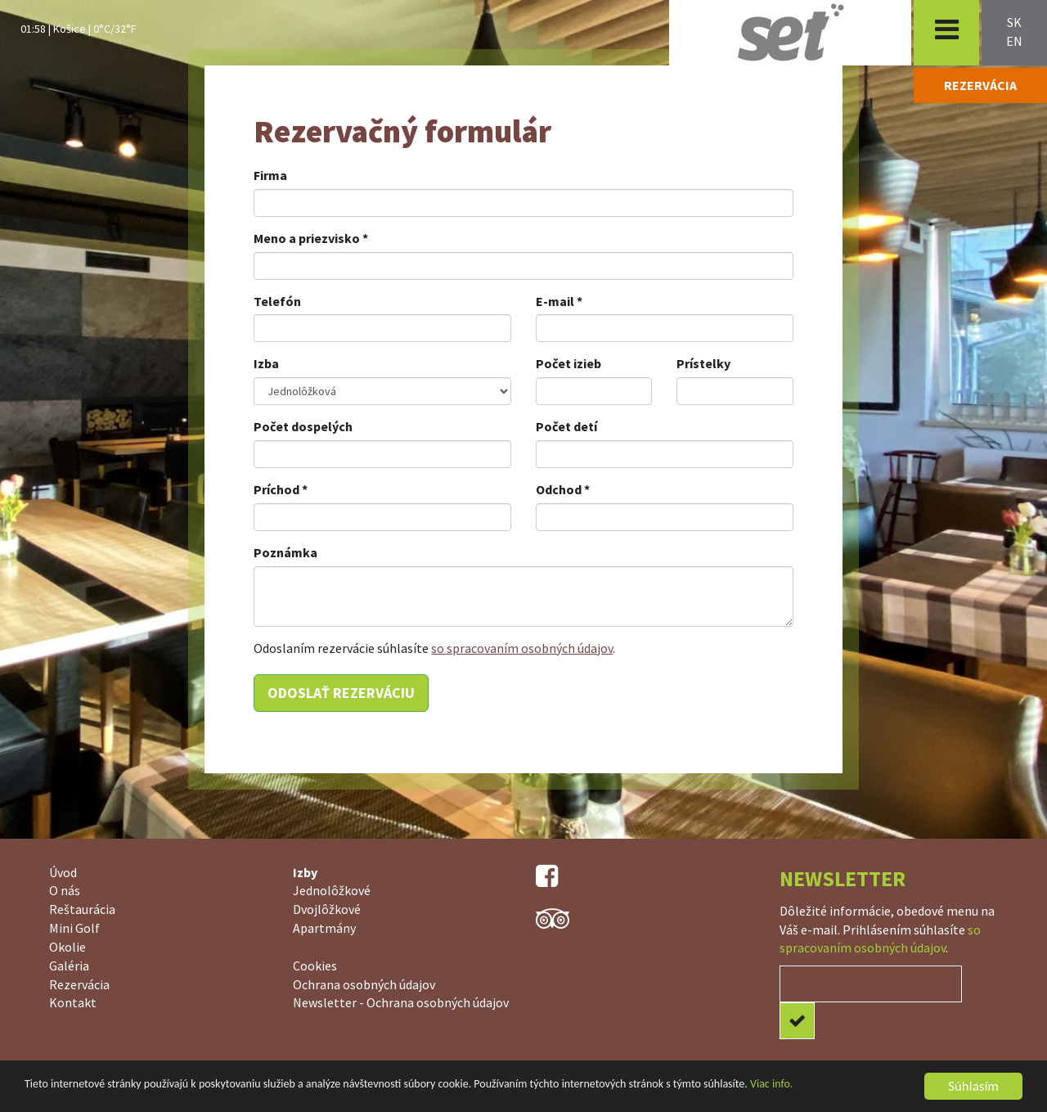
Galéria (69, 965)
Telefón (277, 301)
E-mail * (559, 301)
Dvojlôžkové (327, 909)
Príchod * (281, 489)
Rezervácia (79, 984)
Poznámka (285, 552)
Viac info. (771, 1085)
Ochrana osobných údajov (364, 984)
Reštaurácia (82, 909)
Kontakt (73, 1002)
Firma (270, 175)
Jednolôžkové (332, 890)
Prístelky (703, 363)
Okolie (67, 947)
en (1014, 41)
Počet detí (566, 426)
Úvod (63, 872)
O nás (64, 890)
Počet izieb (568, 363)
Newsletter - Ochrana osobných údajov (401, 1002)
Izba (266, 363)
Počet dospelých (303, 426)
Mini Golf (74, 928)
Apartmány (324, 928)
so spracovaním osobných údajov (522, 648)
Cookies (315, 965)
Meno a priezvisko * (311, 238)
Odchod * (563, 489)
